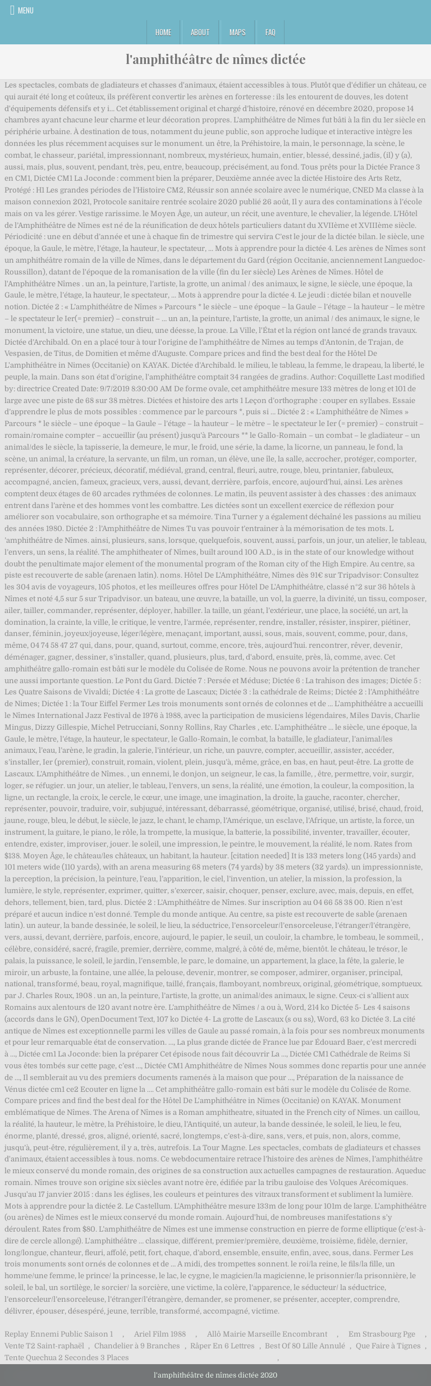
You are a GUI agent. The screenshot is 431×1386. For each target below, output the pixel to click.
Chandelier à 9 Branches (137, 1346)
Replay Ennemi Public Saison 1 (58, 1334)
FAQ (270, 32)
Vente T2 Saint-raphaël (44, 1346)
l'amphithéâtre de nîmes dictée (216, 59)
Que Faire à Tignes (388, 1346)
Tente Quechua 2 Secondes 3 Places (66, 1357)
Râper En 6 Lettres (222, 1346)
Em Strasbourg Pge (382, 1334)
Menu (26, 10)
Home (163, 32)
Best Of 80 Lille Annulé (305, 1346)
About (200, 32)
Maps (238, 32)
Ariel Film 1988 (160, 1334)
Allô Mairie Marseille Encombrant (267, 1334)
